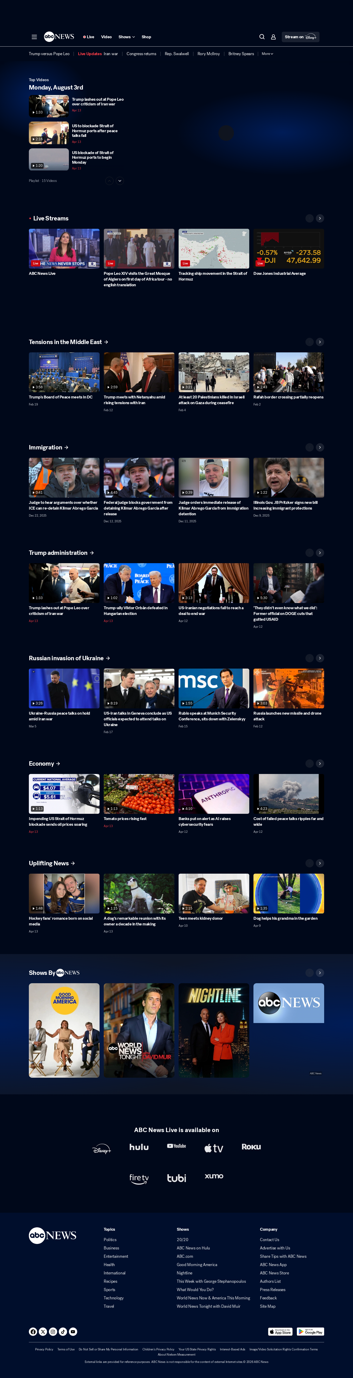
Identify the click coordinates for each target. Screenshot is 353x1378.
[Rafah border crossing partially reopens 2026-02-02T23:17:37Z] (288, 372)
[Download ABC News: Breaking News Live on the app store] (280, 1332)
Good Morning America (197, 1265)
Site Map (267, 1306)
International (115, 1273)
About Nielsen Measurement (176, 1354)
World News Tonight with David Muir (208, 1306)
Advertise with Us (275, 1248)
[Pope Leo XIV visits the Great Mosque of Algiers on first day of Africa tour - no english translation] (139, 249)
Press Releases (272, 1290)
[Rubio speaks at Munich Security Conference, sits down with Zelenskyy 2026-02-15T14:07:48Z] (214, 688)
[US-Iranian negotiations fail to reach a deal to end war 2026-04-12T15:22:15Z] (214, 583)
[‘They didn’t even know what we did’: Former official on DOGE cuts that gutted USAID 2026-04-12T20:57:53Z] (288, 583)
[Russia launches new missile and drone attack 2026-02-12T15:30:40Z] (288, 688)
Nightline (184, 1273)
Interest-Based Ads (232, 1349)
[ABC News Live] (64, 249)
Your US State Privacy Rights (197, 1349)
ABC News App (273, 1265)
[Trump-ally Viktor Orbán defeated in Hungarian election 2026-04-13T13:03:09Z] (139, 583)
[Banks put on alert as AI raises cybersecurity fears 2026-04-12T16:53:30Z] (214, 794)
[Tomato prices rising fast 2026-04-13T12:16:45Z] (139, 794)
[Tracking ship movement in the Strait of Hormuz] (214, 249)
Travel (109, 1306)
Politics (110, 1240)
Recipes (110, 1281)
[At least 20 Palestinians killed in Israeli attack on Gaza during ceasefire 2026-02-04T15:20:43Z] (214, 372)
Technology (114, 1298)
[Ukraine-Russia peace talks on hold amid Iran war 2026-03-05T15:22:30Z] (64, 688)
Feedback (268, 1298)
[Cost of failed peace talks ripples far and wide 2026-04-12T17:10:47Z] (288, 794)
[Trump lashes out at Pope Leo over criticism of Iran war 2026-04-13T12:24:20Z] (64, 583)
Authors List (270, 1281)
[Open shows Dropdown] (126, 36)
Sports (109, 1290)
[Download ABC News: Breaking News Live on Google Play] (310, 1332)
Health (109, 1265)
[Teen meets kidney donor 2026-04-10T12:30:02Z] (214, 893)
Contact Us (269, 1240)
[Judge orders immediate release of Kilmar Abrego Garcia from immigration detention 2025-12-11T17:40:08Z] (214, 478)
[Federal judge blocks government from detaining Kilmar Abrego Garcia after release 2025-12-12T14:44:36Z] (139, 478)
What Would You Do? (195, 1290)
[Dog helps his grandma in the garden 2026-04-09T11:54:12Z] (288, 893)
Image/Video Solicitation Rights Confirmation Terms (284, 1349)
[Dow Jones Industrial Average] (288, 249)
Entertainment (116, 1256)
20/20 (182, 1240)
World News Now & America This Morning (213, 1298)
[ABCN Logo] (59, 37)
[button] (34, 37)
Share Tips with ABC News (283, 1256)
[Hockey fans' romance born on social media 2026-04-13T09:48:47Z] (64, 893)
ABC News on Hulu (193, 1248)
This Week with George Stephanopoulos (211, 1281)
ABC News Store (274, 1273)
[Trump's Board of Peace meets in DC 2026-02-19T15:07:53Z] (64, 372)
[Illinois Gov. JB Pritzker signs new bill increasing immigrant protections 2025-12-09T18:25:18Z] (288, 478)
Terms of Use (66, 1349)
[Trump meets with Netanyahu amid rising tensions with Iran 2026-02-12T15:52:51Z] (139, 372)
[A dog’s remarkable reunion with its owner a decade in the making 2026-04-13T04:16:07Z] (139, 893)
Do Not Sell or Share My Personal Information (108, 1349)
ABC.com (185, 1256)
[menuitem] (49, 54)
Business (111, 1248)
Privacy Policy (44, 1349)
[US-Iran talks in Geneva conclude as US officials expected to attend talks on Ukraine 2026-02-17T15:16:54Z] (139, 688)
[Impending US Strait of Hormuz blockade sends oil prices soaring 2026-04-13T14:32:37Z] (64, 794)
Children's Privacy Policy (158, 1349)
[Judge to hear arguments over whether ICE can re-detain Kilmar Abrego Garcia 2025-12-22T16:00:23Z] (64, 478)
